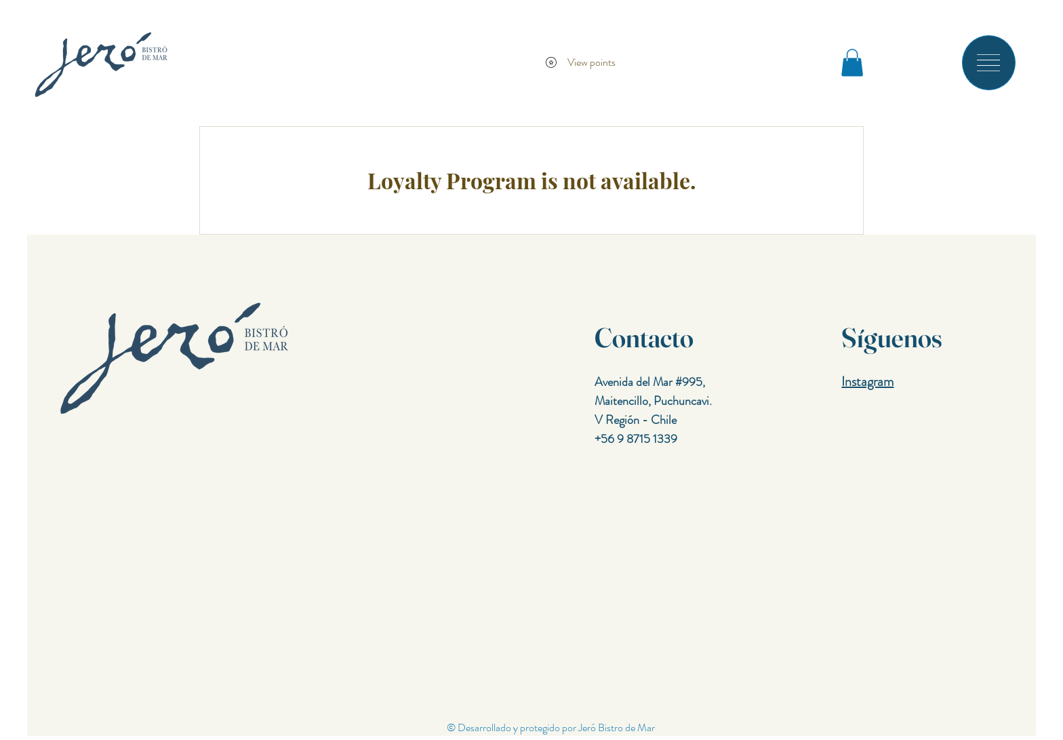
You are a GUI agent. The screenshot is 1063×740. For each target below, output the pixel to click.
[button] (988, 62)
